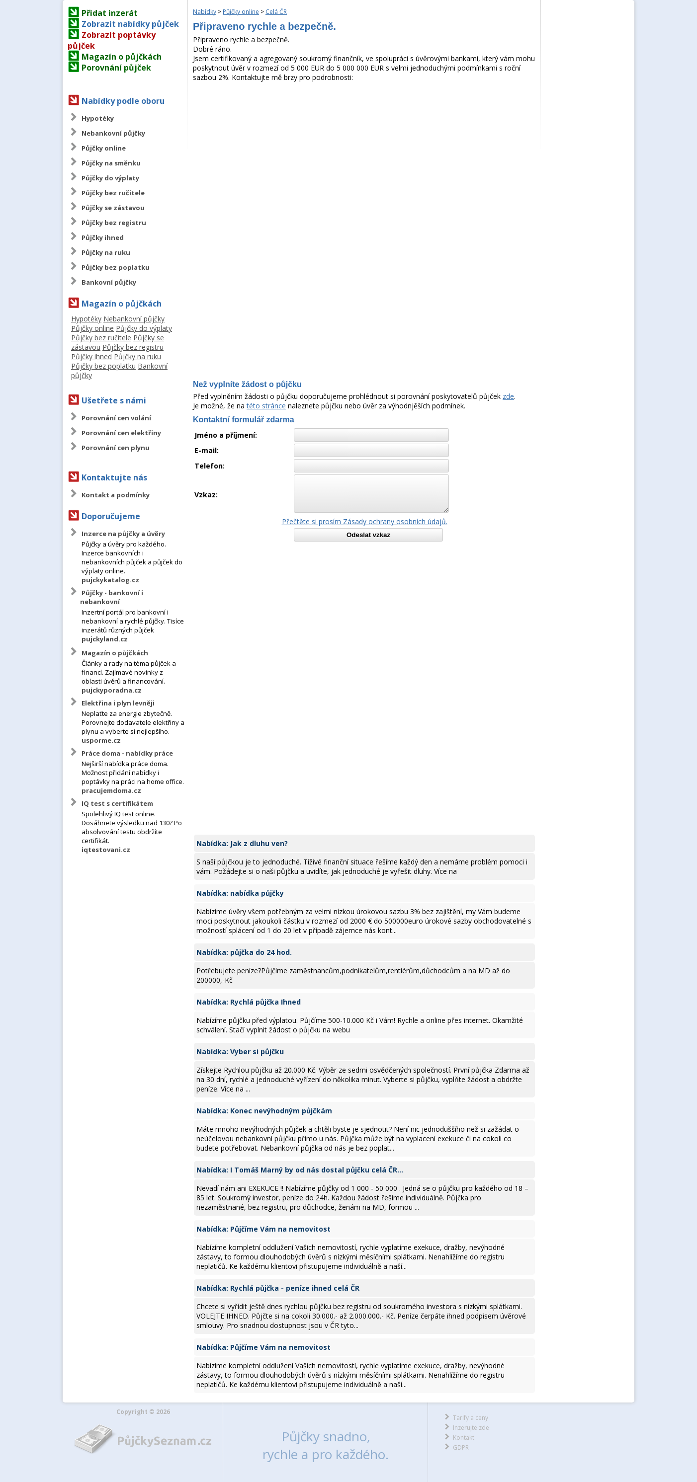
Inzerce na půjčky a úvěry (123, 533)
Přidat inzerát (110, 12)
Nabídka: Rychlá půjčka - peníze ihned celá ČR (277, 1288)
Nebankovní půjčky (113, 133)
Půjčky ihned (103, 237)
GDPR (461, 1447)
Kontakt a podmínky (116, 494)
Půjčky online (104, 148)
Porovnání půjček (116, 67)
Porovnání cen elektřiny (121, 432)
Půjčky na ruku (106, 252)
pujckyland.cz (105, 638)
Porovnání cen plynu (116, 447)
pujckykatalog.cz (110, 579)
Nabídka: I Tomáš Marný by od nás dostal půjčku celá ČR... (299, 1169)
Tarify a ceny (470, 1417)
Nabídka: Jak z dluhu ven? (242, 843)
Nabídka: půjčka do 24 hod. (244, 952)
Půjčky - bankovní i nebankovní (111, 597)
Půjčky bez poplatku (116, 267)
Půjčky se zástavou (113, 207)
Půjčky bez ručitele (113, 192)
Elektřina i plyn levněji (118, 703)
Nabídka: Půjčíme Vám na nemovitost (263, 1229)
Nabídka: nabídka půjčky (240, 893)
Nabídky (204, 11)
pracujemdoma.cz (111, 790)
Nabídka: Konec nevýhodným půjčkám (264, 1110)
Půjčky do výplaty (110, 177)
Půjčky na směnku (111, 162)
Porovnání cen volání (116, 417)
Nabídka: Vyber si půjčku (240, 1051)
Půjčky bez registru (114, 222)
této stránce (266, 405)
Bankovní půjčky (109, 282)
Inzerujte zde (471, 1427)
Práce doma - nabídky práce (127, 753)
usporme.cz (101, 740)
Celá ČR (276, 11)
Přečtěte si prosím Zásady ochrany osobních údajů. (364, 521)
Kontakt (463, 1437)
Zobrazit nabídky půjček (130, 23)
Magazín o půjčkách (122, 56)
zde (508, 396)
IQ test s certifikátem (117, 803)
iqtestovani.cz (106, 849)
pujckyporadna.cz (112, 690)
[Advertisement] (364, 156)
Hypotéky (98, 118)
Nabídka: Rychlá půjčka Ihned (248, 1002)
